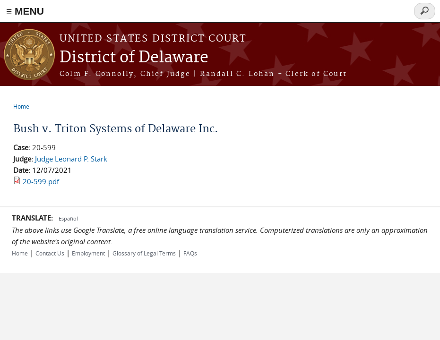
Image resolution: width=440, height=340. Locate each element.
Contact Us (49, 253)
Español (68, 218)
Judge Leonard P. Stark (71, 158)
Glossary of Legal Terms (144, 253)
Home (21, 106)
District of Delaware (134, 58)
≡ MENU (25, 11)
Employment (88, 253)
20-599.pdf (41, 181)
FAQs (190, 253)
